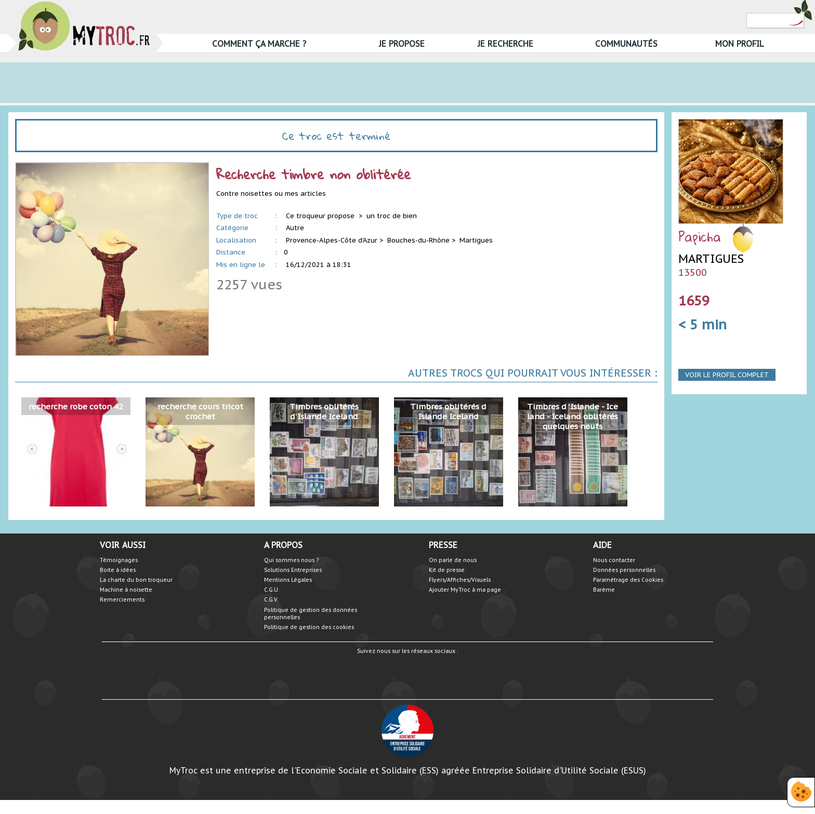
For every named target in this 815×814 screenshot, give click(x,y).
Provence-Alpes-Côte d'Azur (331, 240)
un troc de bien (391, 215)
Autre (295, 227)
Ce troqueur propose (321, 215)
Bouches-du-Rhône (418, 240)
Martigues (476, 240)
